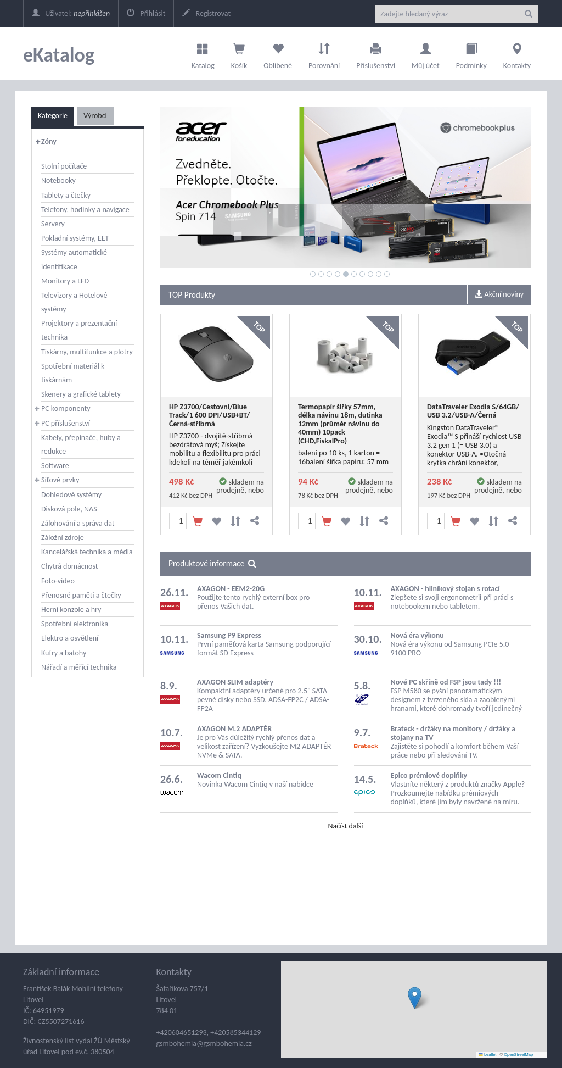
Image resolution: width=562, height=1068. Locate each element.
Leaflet (487, 1054)
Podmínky (471, 53)
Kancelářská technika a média (87, 552)
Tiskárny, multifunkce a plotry (87, 352)
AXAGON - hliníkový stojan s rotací (445, 588)
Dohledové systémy (71, 494)
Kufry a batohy (63, 653)
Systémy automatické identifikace (74, 259)
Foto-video (58, 581)
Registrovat (206, 13)
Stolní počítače (64, 166)
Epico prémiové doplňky (429, 775)
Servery (53, 224)
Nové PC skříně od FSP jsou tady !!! (446, 682)
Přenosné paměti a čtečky (81, 595)
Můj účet (426, 53)
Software (55, 465)
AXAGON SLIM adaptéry (235, 682)
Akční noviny (499, 294)
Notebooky (58, 180)
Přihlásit (146, 13)
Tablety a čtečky (66, 195)
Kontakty (517, 53)
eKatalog (58, 55)
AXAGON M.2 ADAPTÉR (234, 728)
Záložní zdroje (62, 537)
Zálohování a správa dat (77, 523)
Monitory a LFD (65, 281)
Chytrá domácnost (69, 566)
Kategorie (53, 115)
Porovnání (324, 53)
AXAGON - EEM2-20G (231, 588)
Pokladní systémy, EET (75, 238)
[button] (415, 998)
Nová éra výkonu (417, 635)
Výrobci (95, 115)
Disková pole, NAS (69, 509)
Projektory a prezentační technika (79, 330)
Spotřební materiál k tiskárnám (72, 373)
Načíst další (345, 826)
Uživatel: (71, 13)
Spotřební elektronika (74, 623)
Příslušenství (375, 53)
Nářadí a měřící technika (78, 667)
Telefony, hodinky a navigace (85, 209)
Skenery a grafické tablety (81, 394)
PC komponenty (66, 408)
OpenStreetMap (518, 1054)
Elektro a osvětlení (69, 638)
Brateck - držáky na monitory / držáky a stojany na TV (453, 733)
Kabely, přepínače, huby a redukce (81, 444)
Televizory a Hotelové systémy (74, 302)
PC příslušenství (65, 423)
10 (387, 274)
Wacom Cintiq (219, 775)
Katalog (203, 53)
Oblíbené (277, 53)
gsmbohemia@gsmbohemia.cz (204, 1043)
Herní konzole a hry (71, 609)
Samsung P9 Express (229, 635)
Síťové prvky (60, 480)
